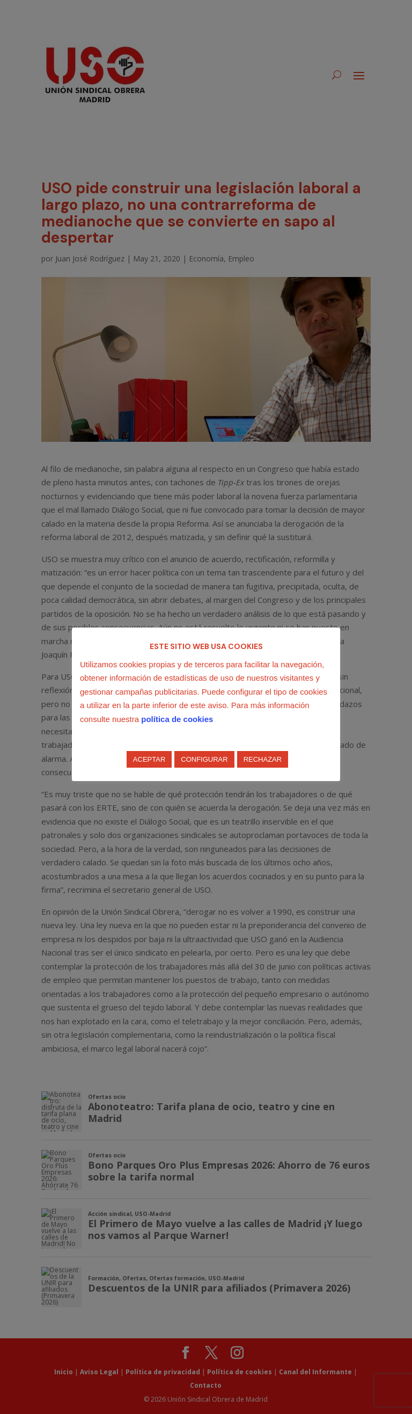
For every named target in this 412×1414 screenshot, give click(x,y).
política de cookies (177, 719)
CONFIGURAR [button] (204, 759)
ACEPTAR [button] (149, 759)
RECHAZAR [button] (263, 759)
